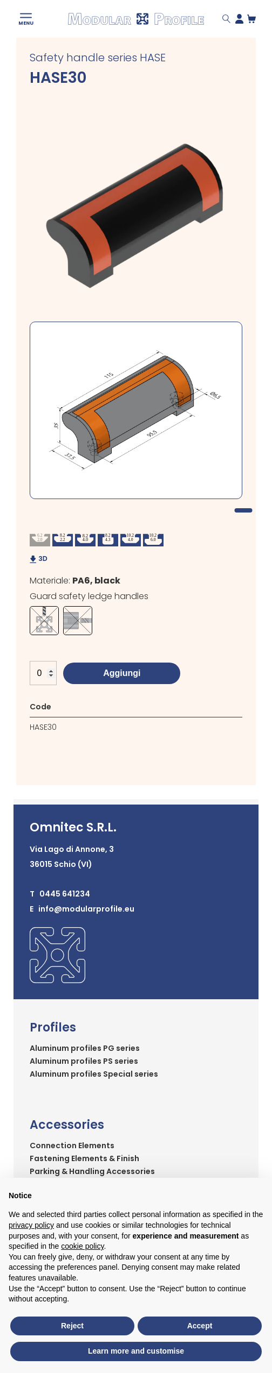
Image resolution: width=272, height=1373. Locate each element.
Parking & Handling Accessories (92, 1171)
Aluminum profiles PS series (84, 1061)
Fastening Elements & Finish (84, 1158)
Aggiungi (121, 673)
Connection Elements (72, 1145)
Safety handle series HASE (98, 57)
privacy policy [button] (31, 1225)
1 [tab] (243, 510)
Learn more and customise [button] (136, 1351)
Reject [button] (72, 1325)
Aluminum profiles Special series (94, 1074)
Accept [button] (200, 1325)
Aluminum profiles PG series (85, 1048)
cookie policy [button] (82, 1246)
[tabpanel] (136, 410)
